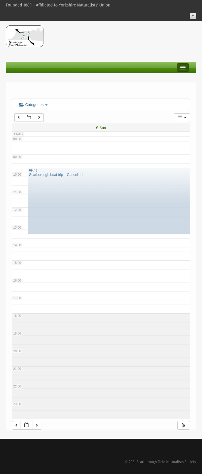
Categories (33, 104)
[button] (183, 425)
